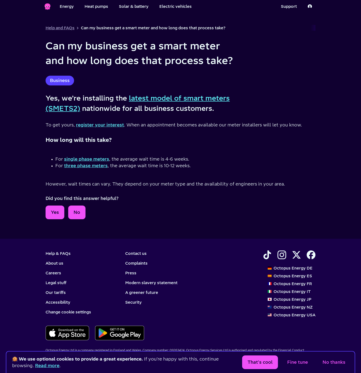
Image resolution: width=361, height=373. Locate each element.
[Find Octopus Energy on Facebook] (311, 254)
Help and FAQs (60, 27)
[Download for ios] (67, 333)
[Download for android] (119, 333)
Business (60, 80)
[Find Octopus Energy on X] (296, 254)
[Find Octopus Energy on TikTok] (267, 254)
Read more (47, 365)
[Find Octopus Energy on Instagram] (281, 254)
